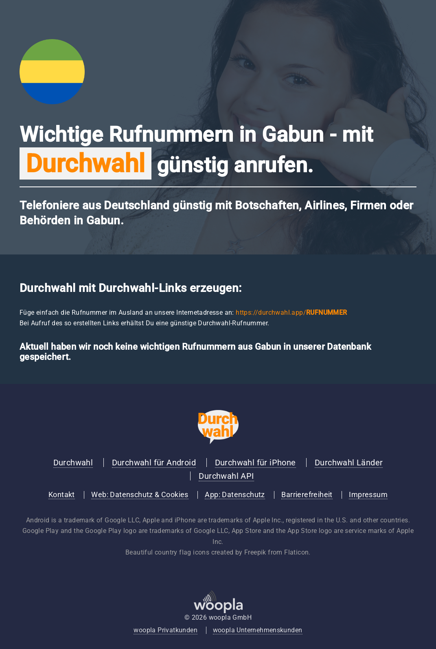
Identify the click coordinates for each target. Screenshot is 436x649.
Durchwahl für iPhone (255, 462)
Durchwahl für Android (154, 462)
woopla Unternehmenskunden (257, 630)
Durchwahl (73, 462)
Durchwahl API (226, 476)
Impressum (368, 495)
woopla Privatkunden (165, 630)
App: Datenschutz (235, 495)
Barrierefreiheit (306, 495)
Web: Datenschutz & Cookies (139, 495)
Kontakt (61, 495)
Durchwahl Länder (349, 462)
